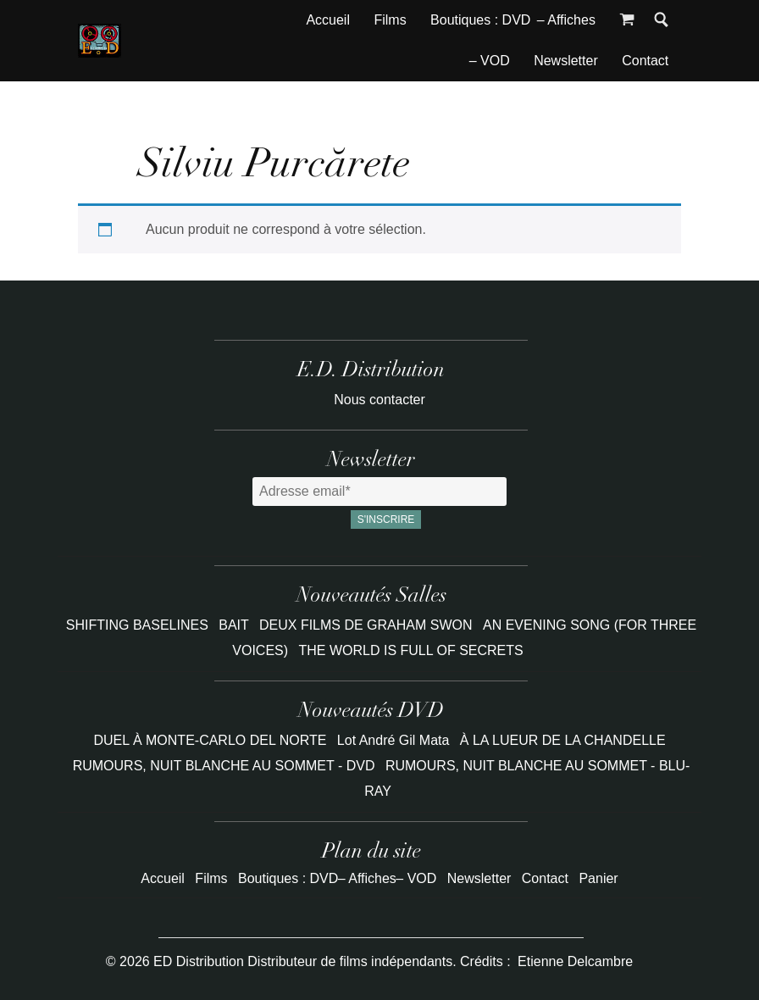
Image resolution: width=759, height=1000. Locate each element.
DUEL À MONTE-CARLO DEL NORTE (209, 740)
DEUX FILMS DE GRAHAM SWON (367, 625)
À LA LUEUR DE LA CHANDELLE (563, 740)
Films (390, 20)
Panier (598, 878)
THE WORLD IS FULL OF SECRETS (411, 650)
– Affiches (566, 20)
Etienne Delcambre (575, 961)
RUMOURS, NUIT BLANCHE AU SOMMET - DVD (224, 765)
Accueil (328, 20)
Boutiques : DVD (480, 20)
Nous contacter (379, 399)
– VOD (489, 60)
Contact (645, 60)
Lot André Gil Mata (393, 740)
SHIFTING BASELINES (139, 625)
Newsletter (566, 60)
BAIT (235, 625)
